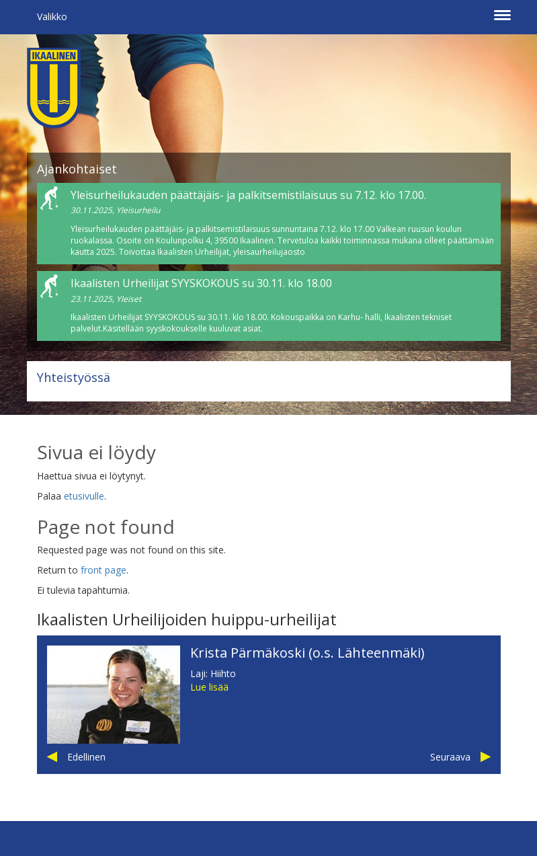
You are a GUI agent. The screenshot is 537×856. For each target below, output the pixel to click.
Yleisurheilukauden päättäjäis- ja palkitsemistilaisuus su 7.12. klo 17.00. (248, 195)
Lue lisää (209, 686)
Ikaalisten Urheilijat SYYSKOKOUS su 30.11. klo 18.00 (201, 283)
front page (103, 569)
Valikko (52, 16)
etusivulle (84, 496)
